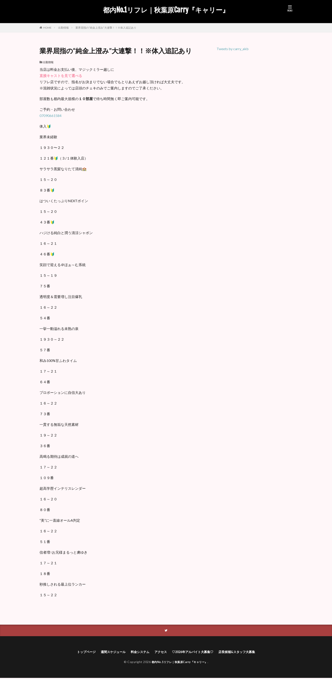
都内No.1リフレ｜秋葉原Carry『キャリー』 (166, 10)
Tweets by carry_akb (233, 49)
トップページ (77, 652)
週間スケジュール (107, 652)
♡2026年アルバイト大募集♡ (195, 652)
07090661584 (50, 115)
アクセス (160, 652)
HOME (47, 27)
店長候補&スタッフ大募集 (245, 652)
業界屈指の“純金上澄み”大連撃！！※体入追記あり (105, 27)
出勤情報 (63, 27)
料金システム (137, 652)
